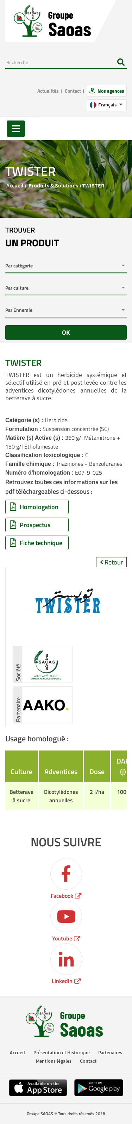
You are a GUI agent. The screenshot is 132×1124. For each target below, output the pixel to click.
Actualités (48, 90)
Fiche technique (36, 543)
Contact (73, 90)
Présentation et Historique (61, 1052)
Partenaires (110, 1052)
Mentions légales (53, 1061)
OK (66, 332)
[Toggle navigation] (16, 129)
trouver (32, 237)
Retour (111, 562)
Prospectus (30, 525)
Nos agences (110, 90)
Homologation (34, 507)
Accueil (14, 185)
